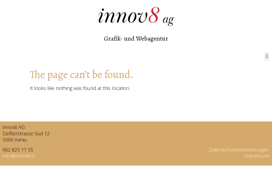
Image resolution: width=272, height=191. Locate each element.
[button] (266, 56)
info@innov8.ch (19, 156)
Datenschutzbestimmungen (239, 149)
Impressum (256, 156)
